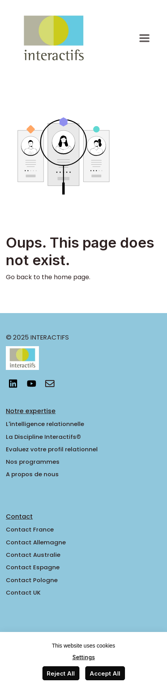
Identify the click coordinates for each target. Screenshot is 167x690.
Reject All (61, 673)
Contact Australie (33, 555)
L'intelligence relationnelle (45, 424)
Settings (83, 657)
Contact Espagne (33, 567)
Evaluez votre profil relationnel (52, 449)
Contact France (30, 529)
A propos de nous (32, 474)
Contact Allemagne (36, 542)
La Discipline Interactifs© (43, 437)
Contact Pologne (32, 580)
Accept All (105, 673)
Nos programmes (33, 462)
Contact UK (23, 592)
